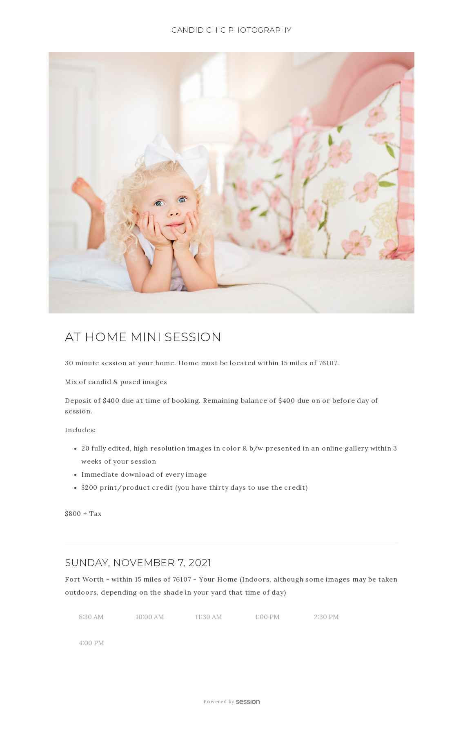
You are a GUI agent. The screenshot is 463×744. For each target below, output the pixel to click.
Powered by (231, 701)
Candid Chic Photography (231, 30)
